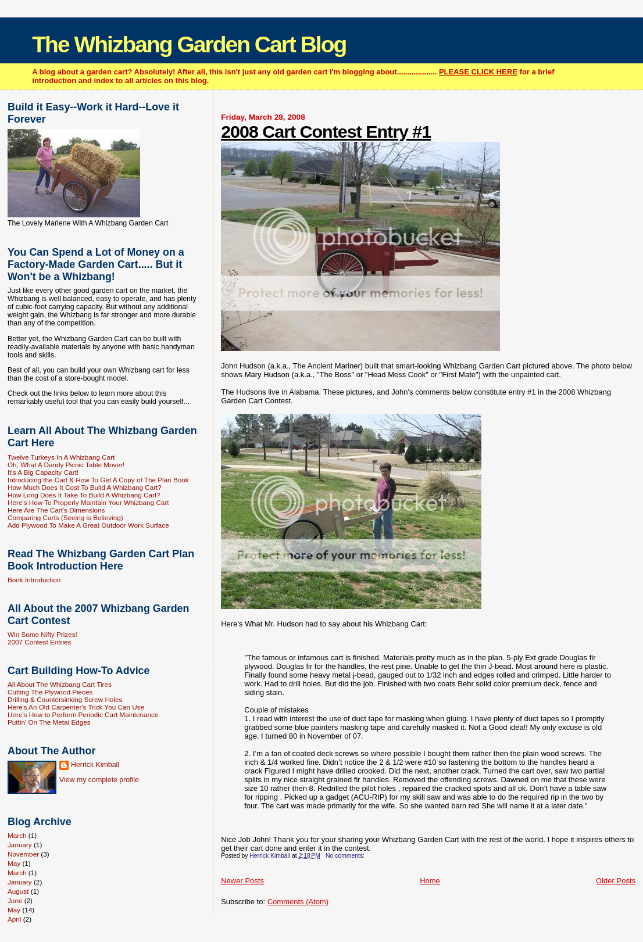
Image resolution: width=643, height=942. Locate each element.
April (14, 919)
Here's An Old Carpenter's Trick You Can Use (76, 707)
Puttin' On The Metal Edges (49, 722)
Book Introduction (34, 579)
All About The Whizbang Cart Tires (60, 684)
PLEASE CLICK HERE (478, 71)
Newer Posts (242, 880)
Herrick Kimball (95, 765)
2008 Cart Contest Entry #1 (326, 131)
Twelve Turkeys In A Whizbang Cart (61, 457)
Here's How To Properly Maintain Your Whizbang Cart (88, 502)
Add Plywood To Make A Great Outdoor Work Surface (88, 525)
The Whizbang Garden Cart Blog (189, 44)
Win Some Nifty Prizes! (42, 634)
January (20, 844)
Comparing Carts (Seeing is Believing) (65, 517)
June (15, 900)
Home (430, 880)
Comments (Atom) (297, 901)
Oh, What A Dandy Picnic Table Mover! (66, 464)
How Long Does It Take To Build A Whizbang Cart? (84, 495)
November (23, 854)
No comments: (346, 856)
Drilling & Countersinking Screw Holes (65, 699)
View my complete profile (99, 780)
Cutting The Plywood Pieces (50, 692)
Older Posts (615, 880)
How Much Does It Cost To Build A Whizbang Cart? (85, 487)
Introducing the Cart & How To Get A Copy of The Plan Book (98, 479)
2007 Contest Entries (39, 642)
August (18, 891)
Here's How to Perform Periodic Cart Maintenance (83, 714)
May (14, 863)
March (17, 835)
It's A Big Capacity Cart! (43, 472)
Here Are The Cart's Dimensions (56, 510)
